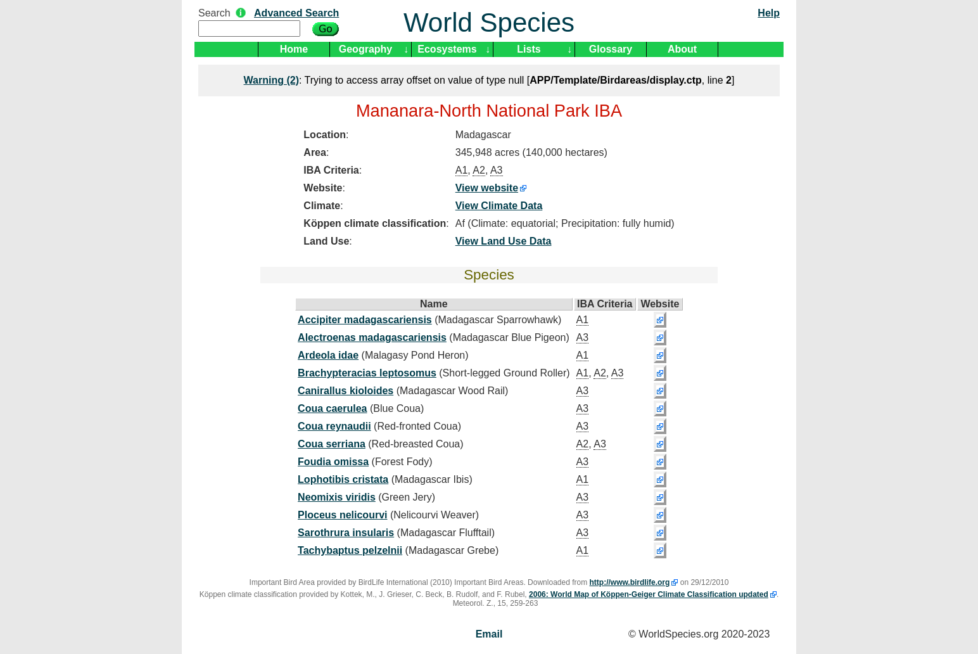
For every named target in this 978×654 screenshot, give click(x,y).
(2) (271, 80)
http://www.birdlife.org (630, 582)
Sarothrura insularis (346, 532)
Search (214, 13)
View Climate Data (499, 205)
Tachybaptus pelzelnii (350, 550)
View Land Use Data (503, 241)
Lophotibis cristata (343, 479)
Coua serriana (331, 444)
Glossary (610, 49)
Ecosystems (446, 49)
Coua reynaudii (334, 426)
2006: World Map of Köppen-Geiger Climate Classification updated (648, 594)
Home (294, 49)
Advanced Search (296, 13)
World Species (489, 22)
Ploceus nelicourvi (342, 515)
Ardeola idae (328, 355)
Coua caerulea (332, 408)
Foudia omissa (333, 461)
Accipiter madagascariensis (365, 319)
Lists (528, 49)
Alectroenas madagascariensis (372, 337)
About (682, 49)
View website (486, 188)
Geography (365, 49)
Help (769, 13)
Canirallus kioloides (345, 390)
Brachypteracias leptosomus (367, 373)
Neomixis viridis (337, 497)
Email (489, 634)
